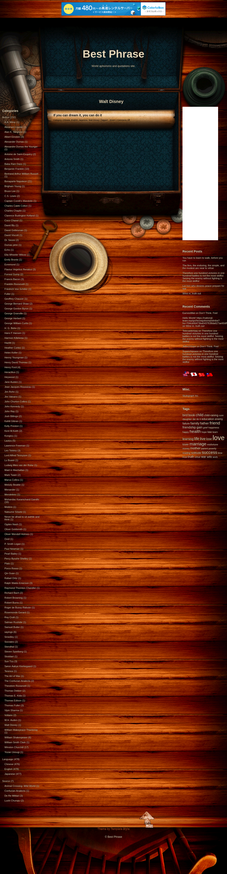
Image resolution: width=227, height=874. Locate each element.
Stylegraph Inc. (190, 395)
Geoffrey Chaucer (14, 298)
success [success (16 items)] (209, 452)
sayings (8, 632)
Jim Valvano (11, 396)
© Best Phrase (113, 836)
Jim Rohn (9, 391)
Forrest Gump (12, 274)
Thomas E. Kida (13, 695)
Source (6, 781)
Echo (7, 249)
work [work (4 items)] (215, 457)
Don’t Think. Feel (208, 313)
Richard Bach (11, 592)
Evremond (10, 264)
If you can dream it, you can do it (77, 115)
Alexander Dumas (14, 141)
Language (7, 759)
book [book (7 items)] (191, 415)
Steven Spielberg (13, 651)
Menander (10, 489)
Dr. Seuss (9, 240)
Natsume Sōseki (13, 512)
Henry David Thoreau (16, 362)
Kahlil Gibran (11, 421)
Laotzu (8, 440)
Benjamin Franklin (14, 169)
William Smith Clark (15, 742)
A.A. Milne (10, 122)
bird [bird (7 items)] (185, 415)
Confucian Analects (14, 790)
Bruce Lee (10, 191)
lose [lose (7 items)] (209, 439)
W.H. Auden (10, 720)
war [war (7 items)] (203, 456)
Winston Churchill (14, 747)
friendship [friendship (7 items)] (189, 427)
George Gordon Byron (16, 308)
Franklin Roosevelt (14, 284)
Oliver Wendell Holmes (16, 534)
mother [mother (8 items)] (195, 448)
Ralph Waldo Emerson (16, 583)
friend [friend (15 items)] (215, 423)
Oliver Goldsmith (13, 529)
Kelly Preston (11, 426)
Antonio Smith (12, 159)
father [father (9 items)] (204, 423)
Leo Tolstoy (10, 450)
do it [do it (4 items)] (198, 419)
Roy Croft (9, 617)
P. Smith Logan (12, 544)
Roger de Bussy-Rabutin (17, 607)
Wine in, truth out (191, 293)
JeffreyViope (189, 346)
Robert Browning (13, 597)
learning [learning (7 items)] (187, 439)
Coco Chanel (11, 220)
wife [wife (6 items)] (209, 456)
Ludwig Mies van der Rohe (18, 465)
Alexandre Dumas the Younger (21, 146)
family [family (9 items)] (195, 423)
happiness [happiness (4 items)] (213, 427)
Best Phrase (113, 54)
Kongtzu (8, 435)
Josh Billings (11, 416)
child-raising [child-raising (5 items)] (211, 415)
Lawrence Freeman (15, 445)
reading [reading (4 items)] (186, 453)
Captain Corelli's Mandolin (18, 201)
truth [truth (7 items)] (191, 456)
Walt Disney (10, 725)
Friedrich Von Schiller (16, 289)
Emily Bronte (11, 259)
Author (5, 117)
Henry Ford (10, 367)
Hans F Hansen (12, 333)
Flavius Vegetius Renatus (18, 269)
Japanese (9, 774)
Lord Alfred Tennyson (15, 455)
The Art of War (12, 676)
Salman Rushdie (13, 622)
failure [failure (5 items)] (186, 423)
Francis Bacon (12, 279)
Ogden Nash (11, 524)
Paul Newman (12, 548)
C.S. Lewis (10, 196)
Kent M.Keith (11, 431)
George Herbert (12, 318)
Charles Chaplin (13, 210)
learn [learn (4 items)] (215, 432)
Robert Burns (11, 602)
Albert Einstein (12, 136)
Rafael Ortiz (10, 578)
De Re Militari (11, 795)
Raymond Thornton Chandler (20, 588)
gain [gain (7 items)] (199, 427)
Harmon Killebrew (14, 338)
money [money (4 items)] (186, 448)
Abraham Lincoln (13, 127)
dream (113, 120)
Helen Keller (11, 352)
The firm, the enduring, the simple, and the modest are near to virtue (203, 266)
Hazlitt (7, 342)
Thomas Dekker (13, 690)
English (8, 769)
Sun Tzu (9, 661)
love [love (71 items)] (219, 437)
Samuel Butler (12, 627)
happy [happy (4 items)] (185, 432)
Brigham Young (12, 186)
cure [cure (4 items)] (221, 415)
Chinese (8, 764)
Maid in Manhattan (14, 470)
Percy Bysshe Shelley (16, 558)
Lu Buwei (9, 460)
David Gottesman (13, 230)
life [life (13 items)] (196, 438)
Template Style (120, 829)
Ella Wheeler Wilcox (15, 254)
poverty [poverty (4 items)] (212, 448)
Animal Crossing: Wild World (19, 786)
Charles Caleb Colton (16, 205)
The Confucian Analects (17, 681)
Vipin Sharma (11, 710)
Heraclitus (9, 372)
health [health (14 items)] (195, 431)
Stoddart (9, 656)
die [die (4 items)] (194, 419)
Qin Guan (9, 573)
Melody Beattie (12, 484)
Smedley (9, 637)
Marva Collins (11, 479)
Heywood (9, 377)
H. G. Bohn (10, 328)
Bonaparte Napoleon (15, 181)
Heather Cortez (12, 347)
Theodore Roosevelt (15, 685)
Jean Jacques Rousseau (17, 387)
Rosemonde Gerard (15, 612)
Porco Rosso (11, 568)
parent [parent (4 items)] (204, 448)
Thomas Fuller (12, 705)
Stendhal (9, 646)
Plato (7, 563)
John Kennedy (12, 406)
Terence (8, 671)
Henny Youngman (14, 357)
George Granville (13, 313)
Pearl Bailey (11, 553)
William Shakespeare (15, 737)
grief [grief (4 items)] (205, 427)
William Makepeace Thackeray (21, 730)
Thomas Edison (12, 700)
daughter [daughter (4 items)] (187, 419)
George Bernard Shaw (16, 303)
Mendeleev (10, 494)
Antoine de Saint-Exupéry (18, 154)
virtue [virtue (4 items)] (198, 457)
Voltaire (8, 715)
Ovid (7, 539)
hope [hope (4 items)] (204, 432)
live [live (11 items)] (202, 439)
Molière (8, 507)
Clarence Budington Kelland (19, 215)
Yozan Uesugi (11, 752)
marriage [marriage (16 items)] (197, 444)
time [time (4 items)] (220, 453)
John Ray (9, 411)
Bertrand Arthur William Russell (21, 173)
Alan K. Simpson (13, 132)
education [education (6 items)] (208, 419)
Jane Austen (11, 382)
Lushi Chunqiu (12, 800)
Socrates (9, 641)
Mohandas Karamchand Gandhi (21, 499)
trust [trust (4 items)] (184, 457)
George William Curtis (16, 323)
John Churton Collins (15, 401)
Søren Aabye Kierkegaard (18, 666)
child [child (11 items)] (199, 415)
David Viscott (11, 235)
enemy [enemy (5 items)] (219, 419)
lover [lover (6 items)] (185, 444)
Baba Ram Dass (13, 164)
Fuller (7, 294)
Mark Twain (10, 475)
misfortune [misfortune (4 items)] (212, 444)
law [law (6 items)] (209, 432)
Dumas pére (11, 245)
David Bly (9, 225)
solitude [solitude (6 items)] (196, 452)
